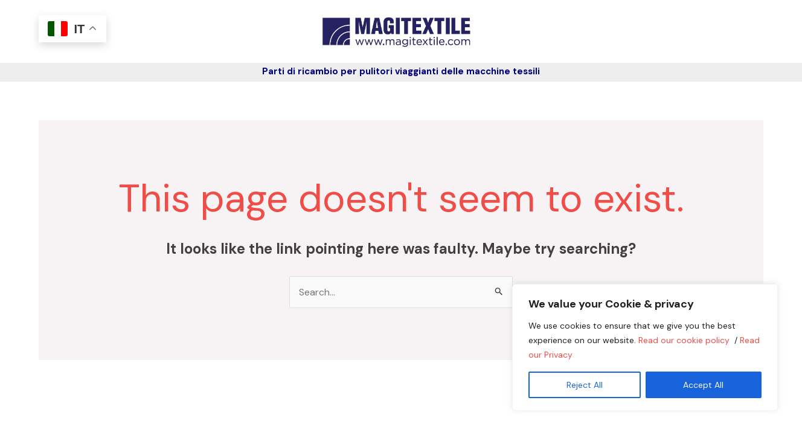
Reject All (584, 384)
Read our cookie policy (685, 340)
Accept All (703, 384)
